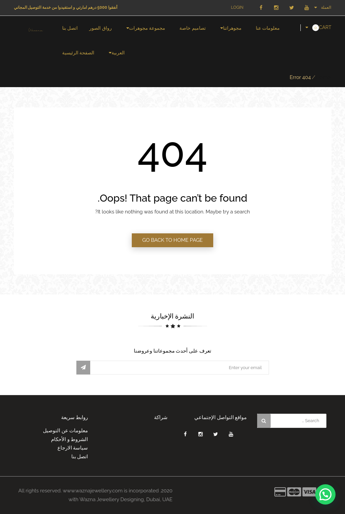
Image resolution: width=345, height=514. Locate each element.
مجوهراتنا (232, 28)
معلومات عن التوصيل (65, 431)
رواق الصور (100, 28)
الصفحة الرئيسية (78, 52)
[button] (325, 494)
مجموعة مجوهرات (147, 28)
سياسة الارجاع (72, 448)
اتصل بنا (70, 28)
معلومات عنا (268, 28)
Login (237, 7)
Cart (325, 27)
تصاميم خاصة (192, 28)
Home (323, 77)
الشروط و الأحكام (69, 439)
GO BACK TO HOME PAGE (172, 240)
